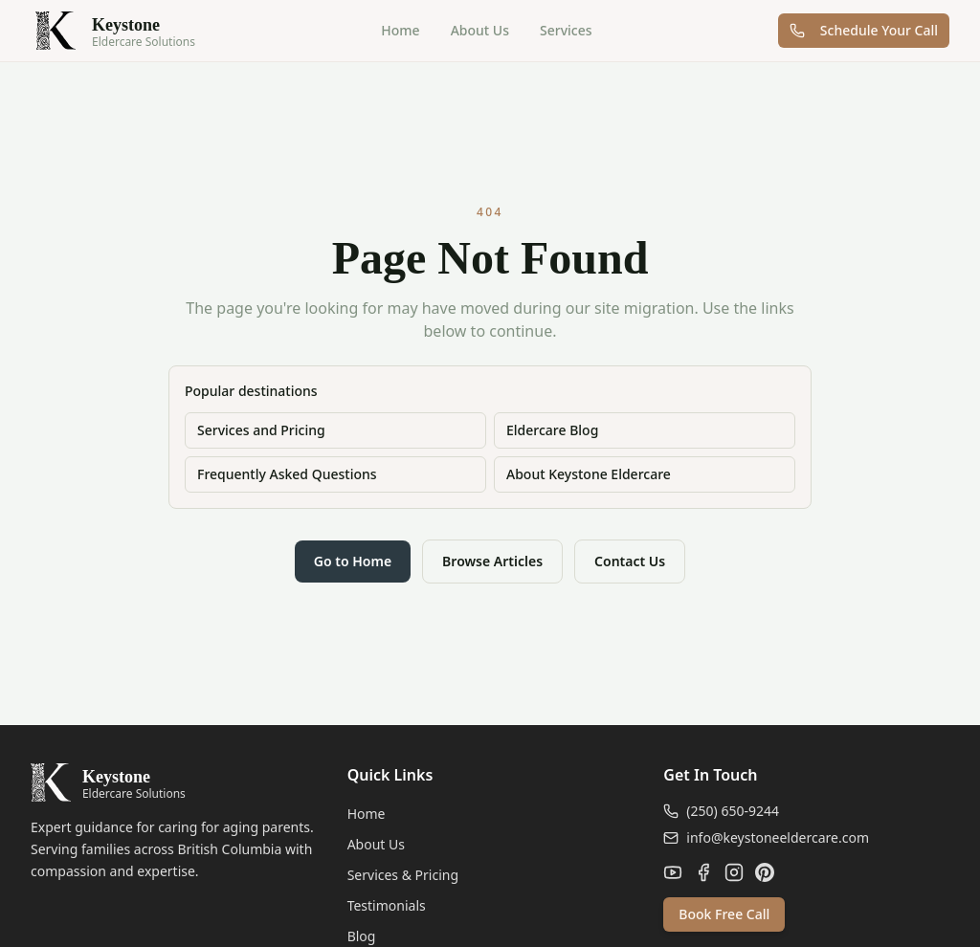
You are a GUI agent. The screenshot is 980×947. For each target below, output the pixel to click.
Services (566, 30)
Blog (361, 936)
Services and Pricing (261, 430)
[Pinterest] (764, 872)
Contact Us (629, 561)
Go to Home (352, 561)
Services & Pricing (402, 875)
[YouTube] (672, 872)
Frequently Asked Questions (287, 474)
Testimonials (386, 905)
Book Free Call (724, 914)
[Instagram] (734, 872)
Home (400, 30)
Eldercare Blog (552, 430)
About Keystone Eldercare (588, 474)
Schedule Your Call (864, 30)
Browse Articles (492, 561)
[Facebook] (703, 872)
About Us (480, 30)
